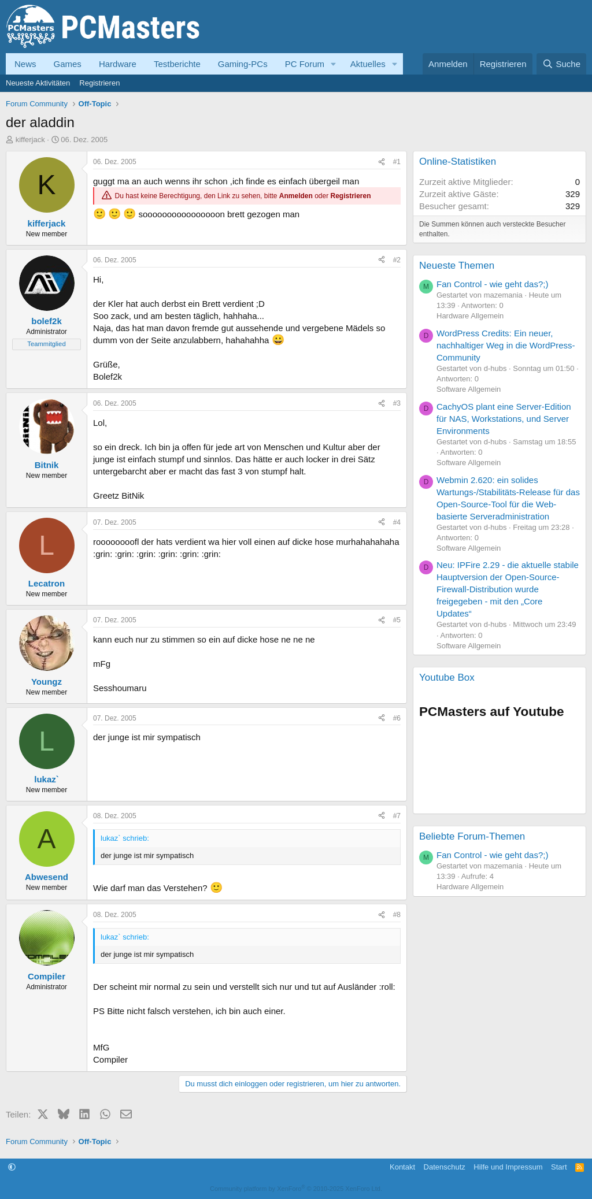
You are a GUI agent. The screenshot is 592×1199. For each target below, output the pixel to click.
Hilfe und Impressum (507, 1167)
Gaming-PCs (243, 64)
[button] (333, 64)
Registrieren (99, 83)
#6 (397, 718)
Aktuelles (368, 64)
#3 (397, 403)
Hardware (117, 64)
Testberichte (177, 64)
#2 (397, 260)
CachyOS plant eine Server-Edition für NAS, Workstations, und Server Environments (503, 419)
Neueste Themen (456, 265)
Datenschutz (444, 1167)
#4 (397, 522)
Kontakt (402, 1167)
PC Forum (304, 64)
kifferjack (30, 139)
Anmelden (296, 196)
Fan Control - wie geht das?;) (492, 284)
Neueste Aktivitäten (38, 83)
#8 (397, 915)
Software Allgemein (468, 389)
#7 (397, 816)
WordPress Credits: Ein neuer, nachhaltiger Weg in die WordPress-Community (505, 345)
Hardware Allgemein (470, 315)
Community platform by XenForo (296, 1188)
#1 (397, 162)
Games (68, 64)
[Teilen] (381, 162)
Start (559, 1167)
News (25, 64)
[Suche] (561, 64)
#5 (397, 620)
